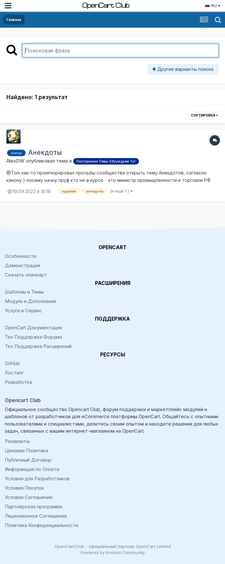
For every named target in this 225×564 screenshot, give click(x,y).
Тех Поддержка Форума (33, 337)
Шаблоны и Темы (24, 292)
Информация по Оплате (32, 469)
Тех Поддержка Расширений (38, 346)
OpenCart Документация (33, 327)
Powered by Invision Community (113, 552)
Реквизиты (17, 441)
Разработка (18, 382)
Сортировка (204, 115)
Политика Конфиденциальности (41, 525)
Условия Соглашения (28, 497)
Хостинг (14, 373)
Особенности (20, 256)
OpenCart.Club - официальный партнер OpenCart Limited (113, 546)
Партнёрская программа (33, 506)
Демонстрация (22, 265)
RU (212, 5)
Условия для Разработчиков (37, 478)
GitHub (12, 363)
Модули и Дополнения (30, 301)
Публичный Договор (28, 460)
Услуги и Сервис (23, 310)
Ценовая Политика (26, 450)
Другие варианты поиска (182, 69)
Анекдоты (45, 152)
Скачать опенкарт (26, 275)
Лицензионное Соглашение (36, 516)
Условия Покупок (24, 488)
